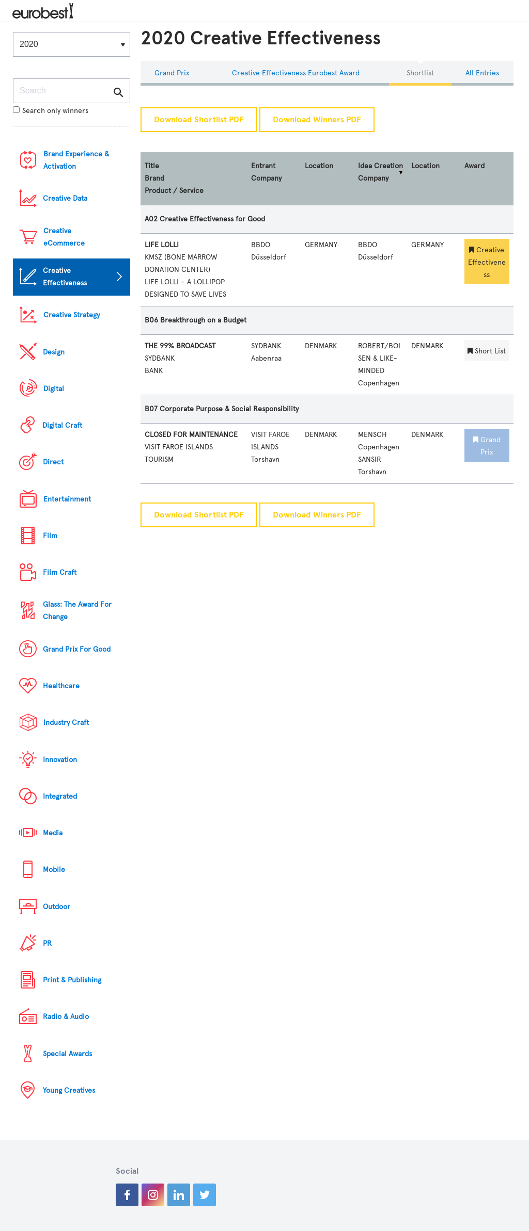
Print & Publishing (72, 980)
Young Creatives (69, 1090)
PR (47, 943)
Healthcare (61, 686)
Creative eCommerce (64, 237)
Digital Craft (62, 425)
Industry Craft (66, 722)
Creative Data (65, 198)
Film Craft (59, 572)
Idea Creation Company (380, 172)
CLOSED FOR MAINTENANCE (191, 434)
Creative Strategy (71, 315)
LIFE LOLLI (162, 244)
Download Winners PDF (317, 120)
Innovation (60, 759)
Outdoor (56, 906)
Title (152, 165)
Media (53, 833)
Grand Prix (171, 73)
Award (474, 165)
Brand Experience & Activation (76, 160)
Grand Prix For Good (77, 649)
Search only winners (50, 110)
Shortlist (420, 73)
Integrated (60, 796)
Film (50, 535)
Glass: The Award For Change (77, 610)
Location (319, 165)
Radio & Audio (66, 1016)
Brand (154, 178)
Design (54, 352)
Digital (53, 388)
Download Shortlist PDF (199, 120)
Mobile (54, 869)
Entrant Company (266, 172)
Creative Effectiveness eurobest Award (296, 73)
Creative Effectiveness (65, 276)
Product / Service (174, 190)
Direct (53, 462)
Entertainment (67, 499)
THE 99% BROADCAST (180, 346)
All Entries (482, 73)
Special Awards (67, 1053)
